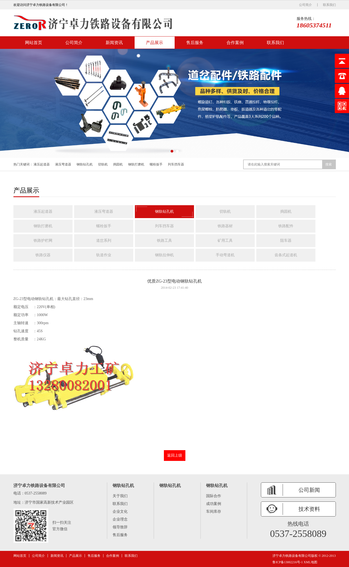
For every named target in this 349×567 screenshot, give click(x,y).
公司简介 (305, 4)
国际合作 (213, 496)
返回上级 (174, 455)
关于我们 (120, 496)
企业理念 (120, 519)
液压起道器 (42, 164)
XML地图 (310, 562)
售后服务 (194, 42)
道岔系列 (103, 241)
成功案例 (213, 504)
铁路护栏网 (43, 241)
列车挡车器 (176, 164)
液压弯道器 (63, 164)
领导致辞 (120, 527)
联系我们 (329, 4)
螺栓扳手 (156, 164)
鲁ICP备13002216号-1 (287, 562)
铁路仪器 (43, 255)
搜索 (328, 164)
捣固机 (118, 164)
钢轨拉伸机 (164, 255)
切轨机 (103, 164)
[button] (172, 151)
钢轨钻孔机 (85, 164)
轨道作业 (103, 255)
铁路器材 (225, 226)
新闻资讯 (114, 42)
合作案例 (235, 42)
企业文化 (120, 512)
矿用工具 (225, 241)
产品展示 (154, 42)
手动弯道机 (225, 255)
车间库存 (213, 512)
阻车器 (286, 241)
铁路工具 (164, 241)
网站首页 (33, 42)
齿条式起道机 (286, 255)
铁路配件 (285, 226)
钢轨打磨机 (136, 164)
